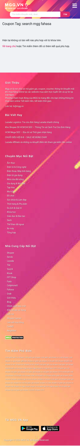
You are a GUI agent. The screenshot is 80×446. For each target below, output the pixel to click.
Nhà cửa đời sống (15, 179)
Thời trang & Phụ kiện (17, 204)
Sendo (10, 257)
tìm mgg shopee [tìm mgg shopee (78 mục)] (52, 386)
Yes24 (10, 269)
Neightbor (11, 330)
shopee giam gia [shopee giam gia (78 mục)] (67, 379)
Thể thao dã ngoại (15, 224)
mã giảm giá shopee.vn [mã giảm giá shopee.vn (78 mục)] (34, 372)
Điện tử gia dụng (15, 175)
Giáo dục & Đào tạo (16, 216)
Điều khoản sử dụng (16, 310)
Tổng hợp (11, 232)
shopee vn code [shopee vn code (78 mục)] (45, 383)
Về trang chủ (9, 46)
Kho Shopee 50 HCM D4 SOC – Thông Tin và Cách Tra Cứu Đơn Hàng (37, 127)
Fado (9, 281)
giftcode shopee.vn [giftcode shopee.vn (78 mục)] (28, 361)
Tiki (8, 265)
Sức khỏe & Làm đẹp (16, 200)
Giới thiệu (11, 298)
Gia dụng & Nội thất (16, 183)
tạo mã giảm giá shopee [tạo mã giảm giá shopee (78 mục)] (19, 390)
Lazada (10, 261)
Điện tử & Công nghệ (16, 167)
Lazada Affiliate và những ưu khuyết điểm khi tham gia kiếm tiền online (38, 142)
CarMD (10, 326)
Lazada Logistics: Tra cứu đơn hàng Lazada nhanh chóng (32, 122)
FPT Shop (11, 277)
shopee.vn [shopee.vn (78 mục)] (41, 379)
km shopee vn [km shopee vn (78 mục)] (26, 365)
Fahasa (10, 289)
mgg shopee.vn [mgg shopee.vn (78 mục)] (38, 368)
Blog (9, 302)
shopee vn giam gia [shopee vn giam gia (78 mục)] (59, 383)
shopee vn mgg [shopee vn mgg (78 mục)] (19, 386)
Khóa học (11, 212)
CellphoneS (12, 285)
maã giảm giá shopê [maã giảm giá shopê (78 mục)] (65, 365)
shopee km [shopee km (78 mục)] (9, 383)
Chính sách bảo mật (16, 306)
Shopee (10, 253)
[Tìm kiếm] (35, 14)
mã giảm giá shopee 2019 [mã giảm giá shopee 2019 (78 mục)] (52, 372)
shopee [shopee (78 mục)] (34, 379)
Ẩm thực (11, 163)
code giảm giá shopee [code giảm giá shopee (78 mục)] (32, 357)
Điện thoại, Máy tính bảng (19, 171)
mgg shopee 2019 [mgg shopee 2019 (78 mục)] (50, 368)
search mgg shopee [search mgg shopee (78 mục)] (24, 379)
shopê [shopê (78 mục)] (27, 386)
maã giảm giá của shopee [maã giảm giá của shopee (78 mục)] (48, 365)
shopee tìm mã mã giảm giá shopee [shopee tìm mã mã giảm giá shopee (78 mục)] (26, 383)
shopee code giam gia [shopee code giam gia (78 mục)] (53, 379)
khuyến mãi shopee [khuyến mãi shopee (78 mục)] (57, 361)
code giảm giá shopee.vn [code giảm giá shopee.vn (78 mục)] (50, 357)
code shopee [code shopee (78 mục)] (63, 357)
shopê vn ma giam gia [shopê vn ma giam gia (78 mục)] (38, 386)
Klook (9, 273)
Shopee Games (14, 318)
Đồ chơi (10, 195)
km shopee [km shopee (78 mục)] (17, 365)
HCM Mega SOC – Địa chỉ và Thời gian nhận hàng (28, 132)
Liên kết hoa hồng (15, 322)
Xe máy (10, 228)
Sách (9, 220)
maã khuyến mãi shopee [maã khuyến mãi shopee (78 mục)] (14, 368)
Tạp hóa (11, 187)
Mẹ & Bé (11, 191)
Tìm (65, 14)
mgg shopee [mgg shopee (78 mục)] (27, 368)
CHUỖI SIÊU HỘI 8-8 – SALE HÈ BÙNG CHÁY (26, 137)
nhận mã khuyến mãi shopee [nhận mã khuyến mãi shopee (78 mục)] (41, 375)
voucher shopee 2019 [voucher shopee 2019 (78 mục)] (36, 390)
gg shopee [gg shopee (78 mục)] (17, 361)
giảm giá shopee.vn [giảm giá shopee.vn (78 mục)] (42, 361)
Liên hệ (10, 314)
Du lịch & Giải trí (14, 208)
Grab (9, 294)
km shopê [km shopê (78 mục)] (35, 365)
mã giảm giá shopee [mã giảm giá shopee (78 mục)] (18, 372)
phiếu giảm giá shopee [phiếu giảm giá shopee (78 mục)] (60, 375)
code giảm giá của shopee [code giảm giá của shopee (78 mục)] (14, 357)
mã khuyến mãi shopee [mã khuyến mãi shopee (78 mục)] (22, 375)
